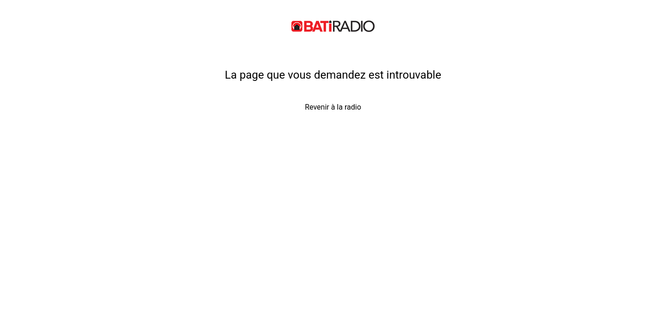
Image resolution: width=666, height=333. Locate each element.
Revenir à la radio (333, 107)
